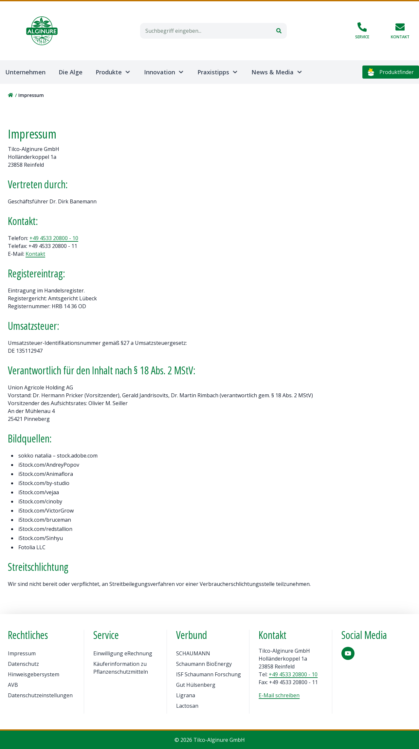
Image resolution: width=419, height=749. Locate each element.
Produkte (109, 72)
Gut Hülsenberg (195, 684)
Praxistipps (213, 72)
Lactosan (187, 705)
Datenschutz (23, 663)
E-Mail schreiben (279, 695)
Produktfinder (391, 72)
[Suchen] (279, 31)
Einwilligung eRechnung (122, 653)
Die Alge (70, 72)
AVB (13, 684)
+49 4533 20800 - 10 (53, 238)
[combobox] (205, 31)
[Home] (42, 30)
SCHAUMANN (193, 653)
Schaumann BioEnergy (204, 663)
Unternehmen (25, 72)
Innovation (159, 72)
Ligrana (185, 695)
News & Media (272, 72)
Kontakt (35, 253)
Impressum (22, 653)
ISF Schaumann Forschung (208, 674)
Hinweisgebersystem (33, 674)
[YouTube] (348, 653)
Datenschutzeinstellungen (40, 695)
